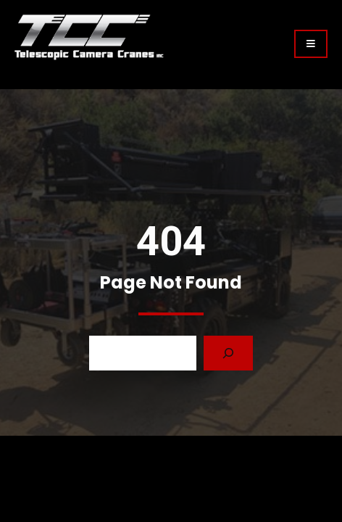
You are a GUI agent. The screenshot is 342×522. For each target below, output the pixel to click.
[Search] (228, 353)
